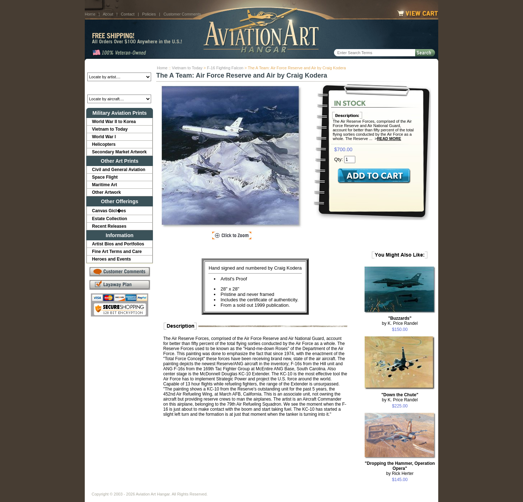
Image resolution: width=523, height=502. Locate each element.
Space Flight (105, 177)
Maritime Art (104, 184)
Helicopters (103, 144)
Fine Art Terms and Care (117, 251)
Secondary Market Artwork (119, 151)
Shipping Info (242, 488)
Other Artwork (106, 192)
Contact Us (146, 488)
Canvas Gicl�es (109, 210)
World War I (104, 136)
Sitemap (293, 488)
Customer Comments (182, 14)
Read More (389, 138)
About (108, 14)
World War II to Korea (114, 121)
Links (217, 488)
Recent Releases (109, 226)
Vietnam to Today (187, 68)
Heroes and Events (111, 259)
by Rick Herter (400, 468)
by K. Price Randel (400, 321)
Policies (149, 14)
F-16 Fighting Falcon (225, 68)
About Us (119, 488)
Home (90, 14)
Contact (128, 14)
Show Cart (318, 488)
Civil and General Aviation (118, 169)
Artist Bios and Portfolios (118, 243)
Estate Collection (109, 218)
